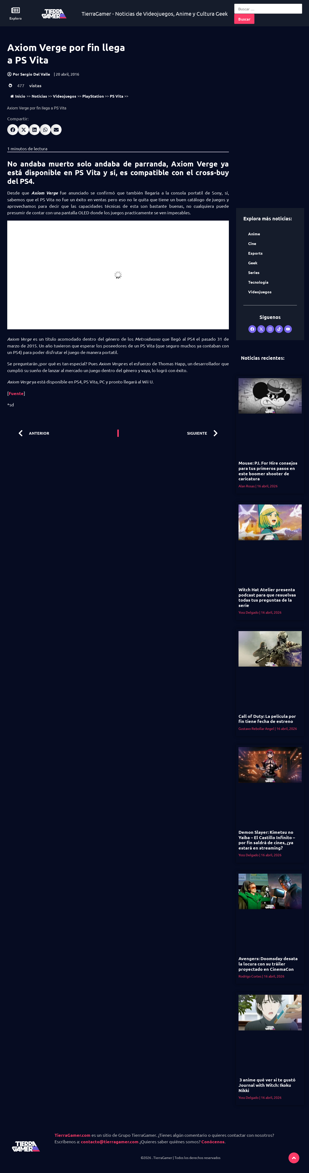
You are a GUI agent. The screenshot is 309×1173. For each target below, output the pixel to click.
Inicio (17, 96)
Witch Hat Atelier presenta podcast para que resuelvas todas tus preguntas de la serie (267, 597)
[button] (12, 129)
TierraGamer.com (73, 1135)
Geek (252, 262)
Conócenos (213, 1141)
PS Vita (116, 96)
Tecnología (258, 282)
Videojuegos (64, 96)
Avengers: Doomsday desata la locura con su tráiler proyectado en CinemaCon (268, 964)
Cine (252, 243)
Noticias (39, 96)
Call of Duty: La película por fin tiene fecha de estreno (267, 718)
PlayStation (93, 96)
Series (254, 272)
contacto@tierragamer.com (110, 1141)
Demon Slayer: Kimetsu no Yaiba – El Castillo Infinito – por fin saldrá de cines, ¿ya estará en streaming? (267, 839)
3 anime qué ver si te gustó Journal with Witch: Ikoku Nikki (267, 1085)
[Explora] (15, 10)
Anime (254, 233)
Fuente (16, 393)
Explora (15, 18)
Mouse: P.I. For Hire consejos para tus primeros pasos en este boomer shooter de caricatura (268, 470)
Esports (255, 253)
